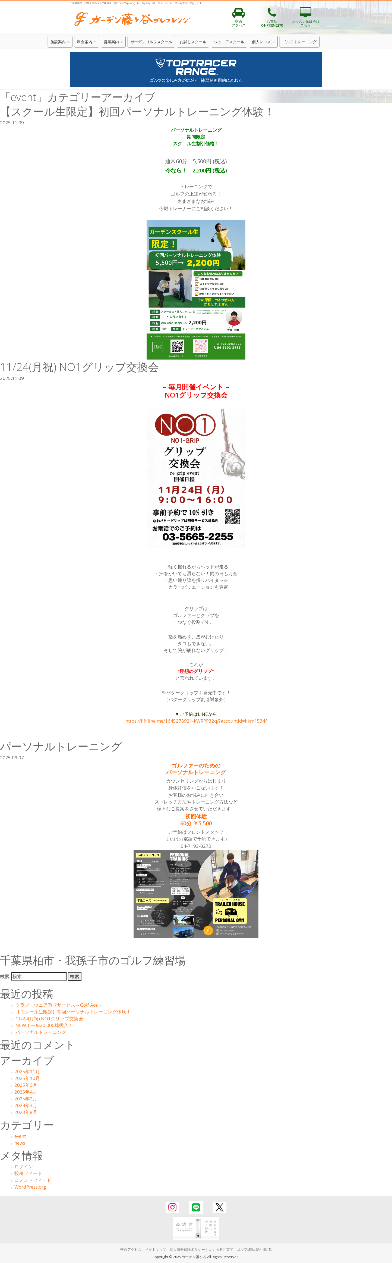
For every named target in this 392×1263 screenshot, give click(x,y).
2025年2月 (25, 1098)
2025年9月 (25, 1085)
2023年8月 (25, 1112)
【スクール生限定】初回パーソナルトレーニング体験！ (73, 1012)
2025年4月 (25, 1092)
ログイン (23, 1166)
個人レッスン (263, 41)
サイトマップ (155, 1249)
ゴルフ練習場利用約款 (254, 1249)
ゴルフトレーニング (299, 41)
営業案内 (113, 41)
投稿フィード (28, 1173)
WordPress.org (30, 1187)
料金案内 (86, 41)
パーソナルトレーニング (40, 1032)
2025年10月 (27, 1078)
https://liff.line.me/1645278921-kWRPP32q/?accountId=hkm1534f (196, 721)
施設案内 (59, 41)
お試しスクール (193, 41)
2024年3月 (25, 1105)
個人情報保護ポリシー (187, 1249)
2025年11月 (27, 1071)
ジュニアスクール (229, 41)
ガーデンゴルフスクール (151, 41)
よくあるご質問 (220, 1249)
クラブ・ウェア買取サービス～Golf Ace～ (58, 1005)
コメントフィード (32, 1180)
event (20, 1136)
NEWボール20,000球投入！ (44, 1025)
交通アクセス (130, 1249)
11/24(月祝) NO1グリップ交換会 (49, 1018)
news (19, 1143)
